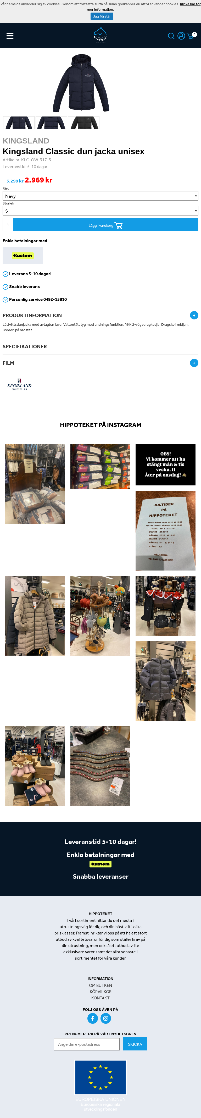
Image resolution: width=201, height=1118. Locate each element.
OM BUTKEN (100, 985)
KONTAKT (100, 997)
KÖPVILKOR (100, 991)
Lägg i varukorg (106, 226)
